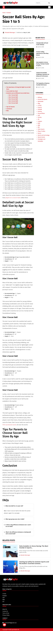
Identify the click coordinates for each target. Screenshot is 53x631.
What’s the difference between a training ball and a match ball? (17, 533)
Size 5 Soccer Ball (13, 103)
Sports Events (41, 137)
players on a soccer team (12, 197)
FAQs (7, 110)
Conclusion (9, 108)
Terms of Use (5, 613)
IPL (38, 119)
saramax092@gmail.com (10, 622)
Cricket (39, 105)
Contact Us (5, 611)
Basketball (40, 101)
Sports (39, 133)
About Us (4, 609)
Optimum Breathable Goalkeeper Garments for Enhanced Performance (42, 74)
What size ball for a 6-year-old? (13, 506)
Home (3, 12)
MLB (39, 123)
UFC (3, 601)
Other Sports (41, 129)
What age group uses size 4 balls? (14, 519)
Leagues (40, 121)
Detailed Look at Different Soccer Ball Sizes (17, 93)
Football (9, 12)
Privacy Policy (5, 615)
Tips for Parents (10, 106)
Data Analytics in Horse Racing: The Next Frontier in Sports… (42, 64)
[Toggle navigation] (49, 7)
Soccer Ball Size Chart (12, 91)
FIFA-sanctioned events (9, 425)
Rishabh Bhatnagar (10, 32)
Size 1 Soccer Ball (13, 95)
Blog (39, 103)
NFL (39, 127)
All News (40, 97)
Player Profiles (41, 131)
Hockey (40, 117)
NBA (39, 125)
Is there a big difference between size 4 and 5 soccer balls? (17, 525)
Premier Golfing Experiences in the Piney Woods (42, 53)
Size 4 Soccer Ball (13, 101)
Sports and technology (43, 135)
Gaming (40, 111)
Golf (39, 115)
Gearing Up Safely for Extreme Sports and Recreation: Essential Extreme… (34, 562)
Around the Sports (42, 99)
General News (41, 113)
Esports (40, 107)
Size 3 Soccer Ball (13, 99)
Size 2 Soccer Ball (13, 97)
